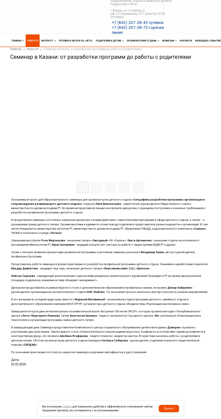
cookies (67, 406)
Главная (15, 49)
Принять (169, 408)
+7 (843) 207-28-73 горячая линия (138, 30)
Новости (32, 49)
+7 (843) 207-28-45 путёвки (137, 22)
